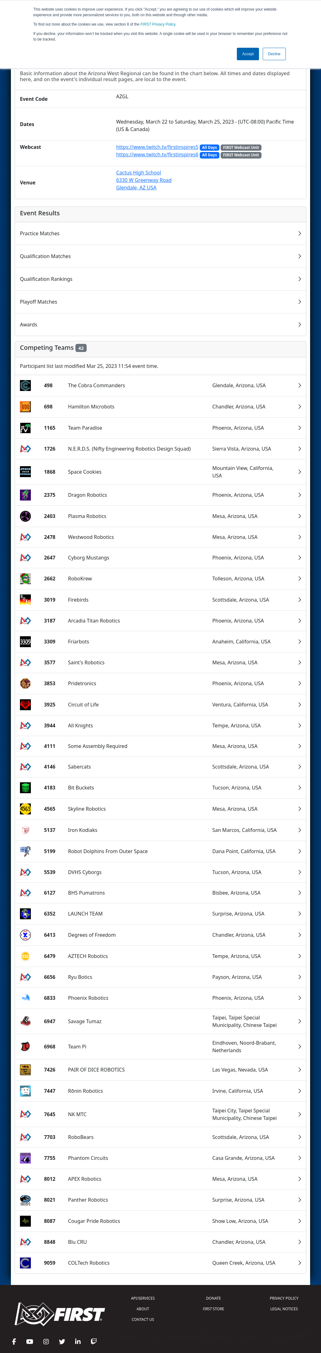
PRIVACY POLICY (284, 1298)
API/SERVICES (143, 1298)
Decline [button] (274, 54)
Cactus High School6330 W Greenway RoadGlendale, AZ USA (144, 180)
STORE (213, 1308)
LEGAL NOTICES (284, 1308)
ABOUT (143, 1308)
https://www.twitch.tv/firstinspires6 (157, 154)
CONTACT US (143, 1319)
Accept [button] (248, 54)
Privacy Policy (158, 24)
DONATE (213, 1298)
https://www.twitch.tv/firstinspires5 (157, 147)
